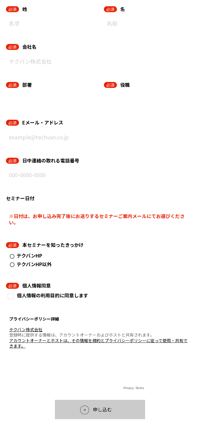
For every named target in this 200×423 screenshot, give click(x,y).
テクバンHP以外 (34, 264)
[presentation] (100, 372)
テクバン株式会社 (25, 329)
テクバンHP (29, 255)
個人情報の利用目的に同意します (52, 295)
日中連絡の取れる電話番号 (50, 160)
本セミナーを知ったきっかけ (53, 244)
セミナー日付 (20, 198)
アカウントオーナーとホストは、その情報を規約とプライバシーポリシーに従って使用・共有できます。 (98, 343)
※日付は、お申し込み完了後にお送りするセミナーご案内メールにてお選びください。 (97, 219)
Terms (140, 388)
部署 (27, 84)
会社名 (29, 46)
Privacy (128, 388)
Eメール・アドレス (42, 122)
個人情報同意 (36, 285)
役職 (125, 84)
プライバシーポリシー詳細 (34, 319)
